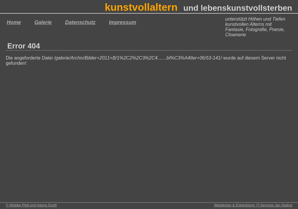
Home (14, 22)
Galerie (43, 22)
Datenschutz (80, 22)
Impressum (122, 22)
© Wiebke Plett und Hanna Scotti (31, 205)
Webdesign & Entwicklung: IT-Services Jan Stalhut (253, 205)
